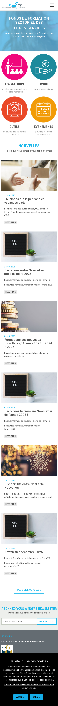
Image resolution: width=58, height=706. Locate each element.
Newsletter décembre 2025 (23, 552)
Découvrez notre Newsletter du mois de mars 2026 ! (26, 272)
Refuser (36, 697)
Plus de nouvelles (29, 589)
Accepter (20, 697)
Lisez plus (10, 222)
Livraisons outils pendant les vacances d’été (24, 200)
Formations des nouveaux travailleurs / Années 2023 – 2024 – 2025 (28, 343)
